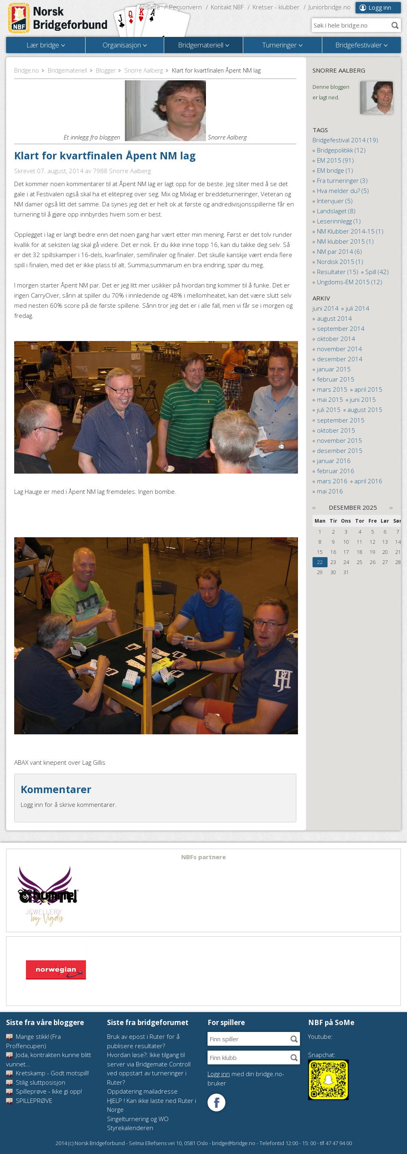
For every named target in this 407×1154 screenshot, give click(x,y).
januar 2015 (334, 369)
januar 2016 (334, 461)
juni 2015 (363, 399)
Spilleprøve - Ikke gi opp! (44, 1091)
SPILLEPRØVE (29, 1100)
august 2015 (364, 409)
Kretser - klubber (276, 7)
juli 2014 (357, 308)
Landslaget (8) (336, 211)
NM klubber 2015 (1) (345, 241)
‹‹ (314, 507)
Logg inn (379, 7)
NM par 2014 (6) (339, 251)
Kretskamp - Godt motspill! (47, 1073)
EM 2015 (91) (335, 160)
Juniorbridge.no (329, 7)
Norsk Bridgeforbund (58, 18)
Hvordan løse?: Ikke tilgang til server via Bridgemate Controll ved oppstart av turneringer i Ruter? (149, 1068)
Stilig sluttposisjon (35, 1082)
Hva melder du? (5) (343, 191)
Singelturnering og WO (138, 1119)
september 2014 (340, 328)
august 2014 (334, 318)
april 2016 (368, 481)
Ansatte (149, 7)
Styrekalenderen (130, 1128)
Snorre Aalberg (143, 70)
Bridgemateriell (67, 70)
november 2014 (339, 349)
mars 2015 (332, 389)
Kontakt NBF (227, 7)
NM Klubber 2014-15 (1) (350, 231)
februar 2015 (335, 379)
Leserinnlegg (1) (339, 221)
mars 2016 (332, 481)
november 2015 (339, 440)
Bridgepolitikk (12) (341, 150)
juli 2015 (329, 409)
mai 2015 (330, 399)
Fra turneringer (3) (342, 180)
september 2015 (340, 420)
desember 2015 (339, 450)
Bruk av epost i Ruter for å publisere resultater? (143, 1041)
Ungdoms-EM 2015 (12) (349, 282)
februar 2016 (335, 471)
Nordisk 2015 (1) (340, 261)
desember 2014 (339, 359)
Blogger (106, 70)
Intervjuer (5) (335, 201)
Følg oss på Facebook (216, 1102)
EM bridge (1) (335, 170)
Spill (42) (377, 272)
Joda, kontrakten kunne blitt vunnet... (48, 1059)
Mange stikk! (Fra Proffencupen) (33, 1041)
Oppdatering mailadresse (142, 1091)
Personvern (185, 7)
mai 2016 (330, 491)
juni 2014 (325, 308)
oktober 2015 (336, 430)
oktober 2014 (336, 339)
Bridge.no (26, 70)
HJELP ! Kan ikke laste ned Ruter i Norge (151, 1105)
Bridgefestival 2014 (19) (345, 140)
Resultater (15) (337, 272)
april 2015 (368, 389)
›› (391, 507)
